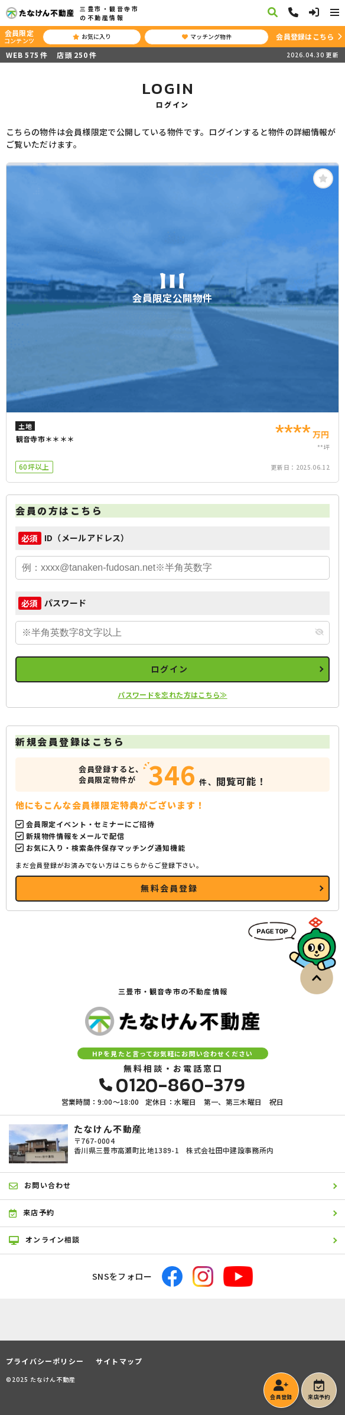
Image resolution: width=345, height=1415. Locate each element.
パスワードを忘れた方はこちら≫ (172, 694)
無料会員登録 (169, 888)
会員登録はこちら (305, 36)
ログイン (170, 669)
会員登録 (281, 1390)
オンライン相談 (44, 1239)
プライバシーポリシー (45, 1361)
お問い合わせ (40, 1185)
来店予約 (319, 1390)
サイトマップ (119, 1361)
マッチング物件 (207, 36)
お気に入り (92, 36)
